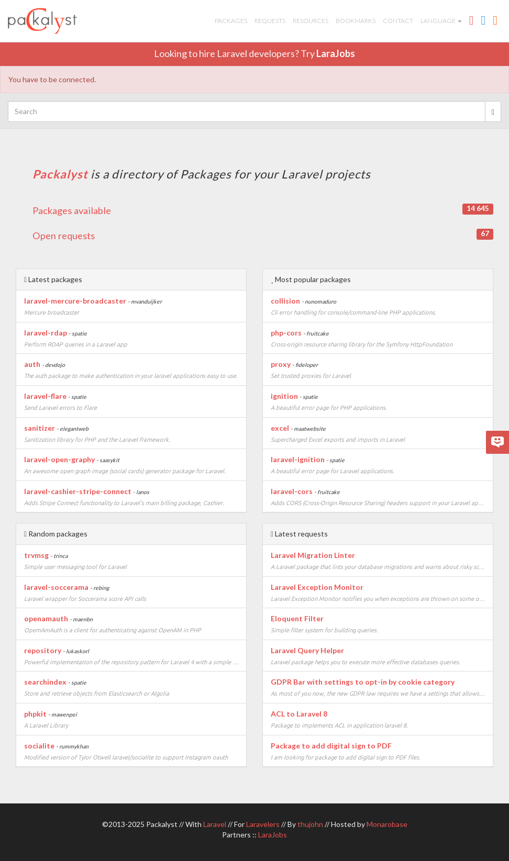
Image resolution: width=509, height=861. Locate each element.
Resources (310, 21)
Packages (231, 21)
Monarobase (387, 824)
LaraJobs (335, 53)
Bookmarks (355, 21)
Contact (398, 21)
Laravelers (263, 824)
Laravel (214, 824)
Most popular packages (311, 279)
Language (441, 21)
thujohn (310, 824)
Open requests (262, 235)
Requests (270, 21)
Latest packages (53, 279)
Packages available (262, 210)
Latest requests (299, 533)
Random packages (55, 533)
